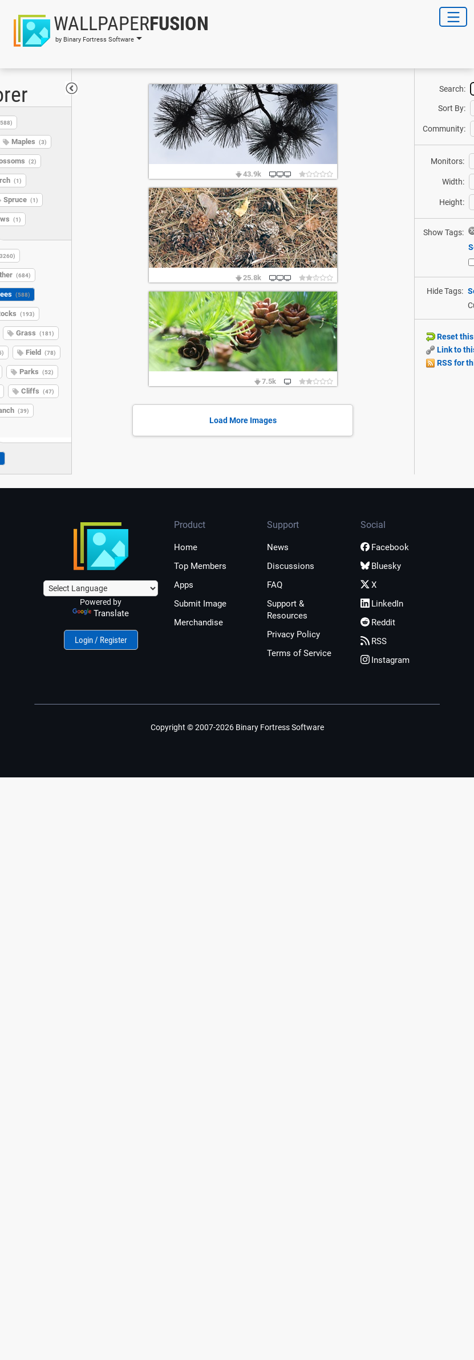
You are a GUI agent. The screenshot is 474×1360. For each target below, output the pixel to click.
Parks (36, 371)
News (278, 547)
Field (41, 352)
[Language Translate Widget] (100, 588)
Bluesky (380, 566)
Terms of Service (299, 653)
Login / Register (101, 640)
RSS (373, 641)
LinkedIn (381, 604)
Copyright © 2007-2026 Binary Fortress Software (237, 727)
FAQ (274, 585)
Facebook (384, 547)
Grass (35, 333)
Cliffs (37, 391)
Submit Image (200, 604)
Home (185, 547)
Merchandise (198, 622)
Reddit (377, 622)
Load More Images (243, 420)
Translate (100, 613)
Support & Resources (287, 610)
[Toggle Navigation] (453, 17)
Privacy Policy (293, 634)
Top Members (200, 566)
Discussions (290, 566)
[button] (108, 31)
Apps (183, 585)
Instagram (385, 660)
